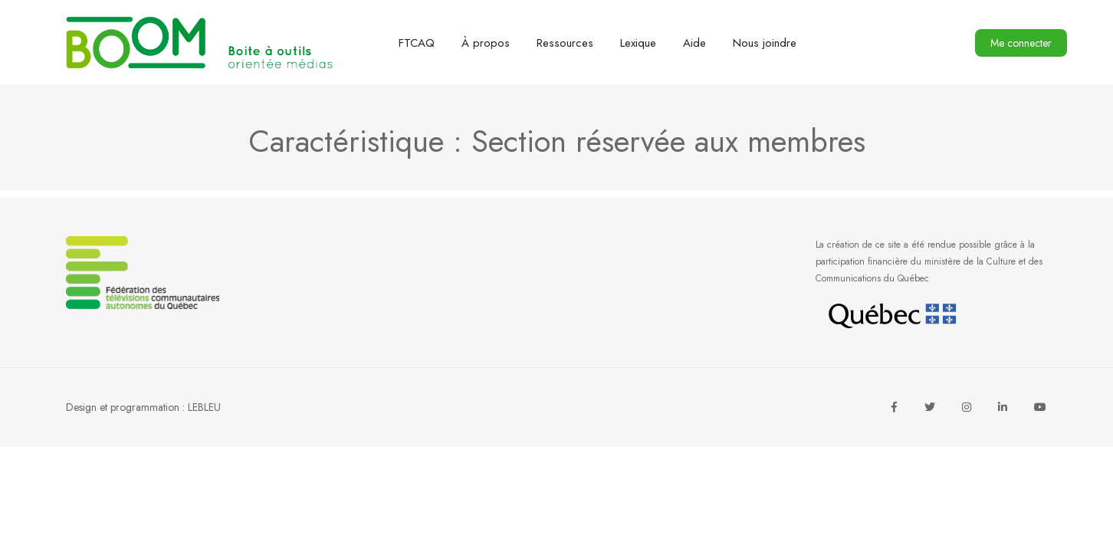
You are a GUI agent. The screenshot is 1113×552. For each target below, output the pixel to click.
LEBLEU (204, 407)
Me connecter (1021, 43)
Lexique (638, 42)
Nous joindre (764, 42)
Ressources (565, 42)
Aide (694, 42)
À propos (485, 42)
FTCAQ (417, 42)
